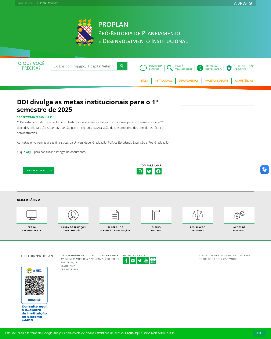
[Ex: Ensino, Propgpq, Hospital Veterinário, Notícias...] (84, 66)
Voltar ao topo (36, 170)
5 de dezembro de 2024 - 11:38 (34, 117)
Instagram (133, 260)
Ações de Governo (239, 219)
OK (259, 333)
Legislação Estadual (198, 219)
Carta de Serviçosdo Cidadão (73, 219)
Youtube (146, 260)
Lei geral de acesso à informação (115, 219)
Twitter (140, 260)
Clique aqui (132, 333)
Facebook (126, 260)
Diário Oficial (156, 219)
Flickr (153, 260)
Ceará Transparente (32, 219)
